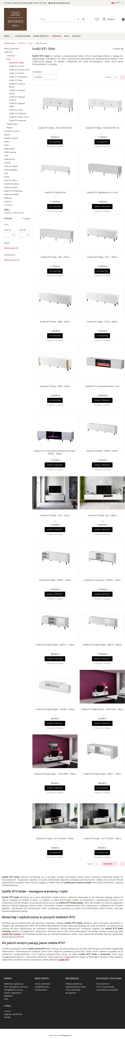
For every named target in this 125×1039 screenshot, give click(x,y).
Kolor (30, 43)
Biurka (6, 141)
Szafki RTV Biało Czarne (19, 117)
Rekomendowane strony (76, 987)
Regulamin (8, 996)
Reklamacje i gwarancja (13, 984)
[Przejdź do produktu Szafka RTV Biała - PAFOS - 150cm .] (55, 557)
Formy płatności (102, 984)
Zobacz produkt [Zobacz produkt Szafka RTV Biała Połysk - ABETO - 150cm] (55, 659)
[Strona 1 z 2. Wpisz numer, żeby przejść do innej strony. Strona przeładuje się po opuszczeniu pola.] (113, 77)
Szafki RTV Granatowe (18, 77)
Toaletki (7, 163)
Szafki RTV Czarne (16, 66)
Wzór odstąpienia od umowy (15, 987)
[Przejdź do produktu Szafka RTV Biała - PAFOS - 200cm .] (102, 428)
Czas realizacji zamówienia (107, 990)
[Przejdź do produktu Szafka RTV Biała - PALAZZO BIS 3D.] (55, 105)
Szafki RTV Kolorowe (17, 120)
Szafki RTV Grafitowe (17, 113)
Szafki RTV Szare (16, 110)
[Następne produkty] (109, 864)
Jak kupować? (71, 993)
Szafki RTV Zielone (16, 73)
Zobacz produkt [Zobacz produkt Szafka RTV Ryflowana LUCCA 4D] (102, 206)
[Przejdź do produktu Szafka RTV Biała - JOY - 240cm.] (102, 493)
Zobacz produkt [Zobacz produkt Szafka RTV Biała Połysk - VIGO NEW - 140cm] (102, 723)
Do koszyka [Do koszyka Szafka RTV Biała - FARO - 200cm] (55, 400)
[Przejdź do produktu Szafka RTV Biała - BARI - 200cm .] (55, 299)
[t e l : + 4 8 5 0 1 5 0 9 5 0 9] (40, 3)
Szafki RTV (21, 43)
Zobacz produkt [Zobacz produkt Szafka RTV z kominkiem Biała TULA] (102, 400)
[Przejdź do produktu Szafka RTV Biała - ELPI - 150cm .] (55, 493)
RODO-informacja (73, 990)
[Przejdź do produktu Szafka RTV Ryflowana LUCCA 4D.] (102, 170)
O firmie (7, 1011)
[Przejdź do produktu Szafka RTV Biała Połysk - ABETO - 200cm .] (102, 622)
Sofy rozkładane (10, 170)
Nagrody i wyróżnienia (13, 1014)
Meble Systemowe (11, 48)
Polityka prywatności (74, 984)
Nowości (7, 201)
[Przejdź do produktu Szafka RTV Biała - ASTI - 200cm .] (102, 234)
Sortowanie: (37, 72)
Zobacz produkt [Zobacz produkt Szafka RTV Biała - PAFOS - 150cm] (55, 594)
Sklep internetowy (59, 1035)
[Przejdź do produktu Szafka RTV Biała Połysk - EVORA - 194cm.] (55, 687)
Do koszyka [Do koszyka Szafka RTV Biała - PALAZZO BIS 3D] (55, 142)
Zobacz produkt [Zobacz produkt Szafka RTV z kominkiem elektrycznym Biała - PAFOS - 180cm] (55, 465)
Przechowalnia (41, 990)
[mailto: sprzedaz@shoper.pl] (59, 3)
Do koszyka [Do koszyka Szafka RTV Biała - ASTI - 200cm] (102, 271)
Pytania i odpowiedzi (12, 993)
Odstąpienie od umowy (13, 990)
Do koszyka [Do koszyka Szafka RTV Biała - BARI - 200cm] (55, 335)
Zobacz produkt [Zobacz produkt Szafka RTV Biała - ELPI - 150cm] (55, 529)
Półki (6, 155)
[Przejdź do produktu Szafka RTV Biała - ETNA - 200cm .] (102, 299)
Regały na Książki (11, 138)
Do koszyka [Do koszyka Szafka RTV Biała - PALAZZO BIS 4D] (102, 142)
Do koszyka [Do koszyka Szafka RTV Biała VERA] (55, 206)
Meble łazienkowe (11, 194)
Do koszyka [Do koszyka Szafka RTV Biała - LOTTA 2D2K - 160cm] (55, 852)
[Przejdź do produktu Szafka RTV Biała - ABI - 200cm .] (55, 234)
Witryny (7, 134)
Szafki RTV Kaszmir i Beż (19, 70)
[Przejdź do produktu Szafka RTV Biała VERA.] (55, 170)
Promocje (8, 205)
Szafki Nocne (9, 159)
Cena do (22, 230)
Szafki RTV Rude (15, 80)
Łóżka (6, 145)
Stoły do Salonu (10, 180)
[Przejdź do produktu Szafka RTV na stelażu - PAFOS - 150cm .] (102, 557)
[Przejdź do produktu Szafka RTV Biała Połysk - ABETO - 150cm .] (55, 622)
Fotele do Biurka (11, 187)
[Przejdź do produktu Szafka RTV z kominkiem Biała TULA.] (102, 364)
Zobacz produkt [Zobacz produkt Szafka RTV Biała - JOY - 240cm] (102, 529)
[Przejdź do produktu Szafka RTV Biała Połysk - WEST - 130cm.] (102, 751)
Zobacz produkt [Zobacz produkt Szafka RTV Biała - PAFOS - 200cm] (102, 465)
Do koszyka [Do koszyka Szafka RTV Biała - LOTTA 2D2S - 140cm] (102, 852)
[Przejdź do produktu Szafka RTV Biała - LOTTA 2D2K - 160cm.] (55, 816)
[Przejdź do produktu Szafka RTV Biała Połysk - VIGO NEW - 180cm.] (55, 751)
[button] (83, 19)
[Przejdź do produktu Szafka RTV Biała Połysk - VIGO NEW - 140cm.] (102, 687)
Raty (6, 999)
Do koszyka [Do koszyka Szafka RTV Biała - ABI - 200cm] (55, 271)
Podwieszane (12, 124)
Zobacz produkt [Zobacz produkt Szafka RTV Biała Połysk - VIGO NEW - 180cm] (55, 788)
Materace (8, 198)
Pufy (6, 173)
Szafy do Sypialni (11, 166)
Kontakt (7, 1017)
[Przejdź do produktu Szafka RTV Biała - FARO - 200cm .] (55, 364)
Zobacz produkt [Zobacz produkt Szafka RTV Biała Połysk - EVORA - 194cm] (55, 723)
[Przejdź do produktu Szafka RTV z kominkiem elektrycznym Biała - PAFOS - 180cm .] (55, 428)
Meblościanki (9, 148)
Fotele (6, 177)
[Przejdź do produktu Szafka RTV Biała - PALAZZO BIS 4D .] (102, 105)
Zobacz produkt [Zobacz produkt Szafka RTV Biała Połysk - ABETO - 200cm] (102, 659)
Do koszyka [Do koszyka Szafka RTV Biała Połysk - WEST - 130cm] (102, 788)
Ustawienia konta (42, 987)
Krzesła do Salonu (11, 184)
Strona (108, 77)
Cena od (7, 230)
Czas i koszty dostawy (105, 987)
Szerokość (11, 55)
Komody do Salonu (12, 131)
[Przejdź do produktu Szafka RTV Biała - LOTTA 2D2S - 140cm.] (102, 816)
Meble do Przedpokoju (13, 191)
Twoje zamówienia (42, 984)
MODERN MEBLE (9, 43)
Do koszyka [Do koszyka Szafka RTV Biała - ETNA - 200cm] (102, 335)
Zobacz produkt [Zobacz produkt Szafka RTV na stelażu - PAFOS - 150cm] (102, 594)
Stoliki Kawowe (10, 152)
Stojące (10, 127)
